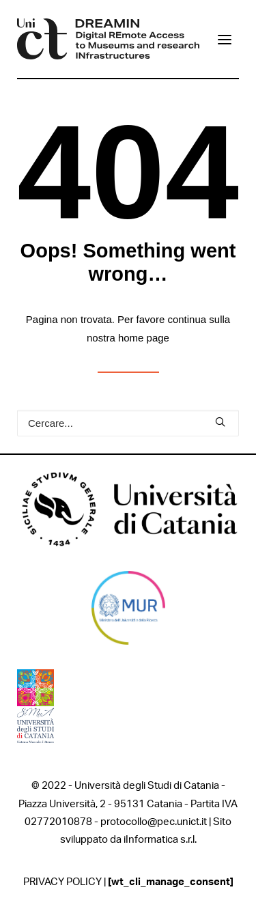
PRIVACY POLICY (62, 882)
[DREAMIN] (108, 38)
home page (143, 338)
